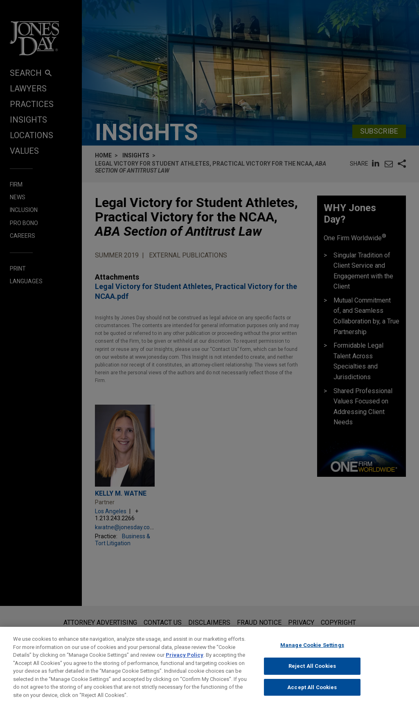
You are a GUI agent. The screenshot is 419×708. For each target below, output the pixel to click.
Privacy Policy (184, 661)
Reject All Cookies (312, 672)
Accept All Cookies (312, 693)
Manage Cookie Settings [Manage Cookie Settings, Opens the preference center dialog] (312, 651)
